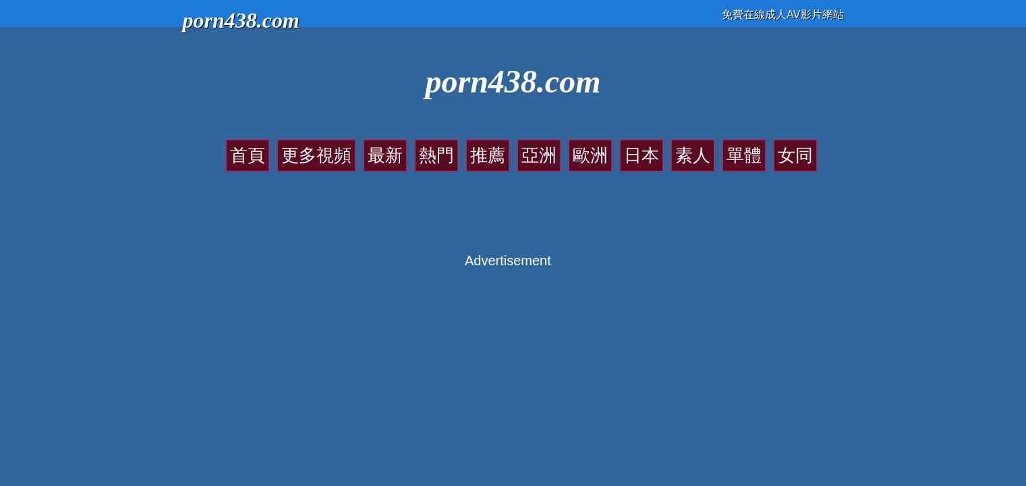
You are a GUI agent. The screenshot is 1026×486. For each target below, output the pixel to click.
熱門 (460, 148)
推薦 (495, 148)
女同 (710, 148)
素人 (638, 148)
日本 (603, 148)
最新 (424, 148)
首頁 (333, 148)
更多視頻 (379, 148)
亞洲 (531, 148)
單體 (674, 148)
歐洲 (567, 148)
